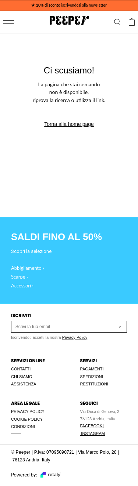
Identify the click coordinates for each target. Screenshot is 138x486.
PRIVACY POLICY (28, 411)
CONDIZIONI (23, 426)
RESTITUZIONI (94, 384)
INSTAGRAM (93, 433)
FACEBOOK (91, 426)
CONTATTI (21, 369)
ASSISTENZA (23, 384)
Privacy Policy (74, 337)
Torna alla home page (69, 124)
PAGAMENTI (92, 369)
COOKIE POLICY (27, 419)
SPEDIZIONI (91, 376)
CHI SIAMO (21, 376)
